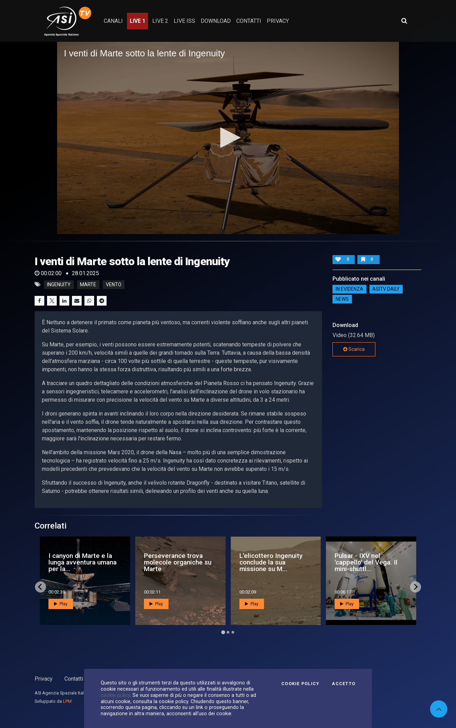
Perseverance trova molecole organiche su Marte (177, 562)
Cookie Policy (300, 684)
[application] (228, 138)
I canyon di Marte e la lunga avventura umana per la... (82, 562)
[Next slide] (415, 586)
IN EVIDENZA (349, 289)
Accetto (343, 684)
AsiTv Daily (386, 289)
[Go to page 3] (232, 632)
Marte (88, 284)
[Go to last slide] (40, 586)
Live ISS (184, 21)
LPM (67, 701)
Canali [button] (113, 21)
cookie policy (115, 695)
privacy (278, 21)
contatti (248, 21)
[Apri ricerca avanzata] (404, 20)
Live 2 (160, 21)
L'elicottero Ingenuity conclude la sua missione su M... (270, 562)
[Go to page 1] (223, 632)
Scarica (354, 349)
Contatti (73, 678)
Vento (113, 284)
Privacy (44, 678)
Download (216, 21)
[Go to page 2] (228, 632)
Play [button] (60, 603)
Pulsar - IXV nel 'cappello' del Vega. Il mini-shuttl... (366, 562)
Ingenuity (59, 284)
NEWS (342, 299)
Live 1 (137, 21)
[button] (228, 137)
